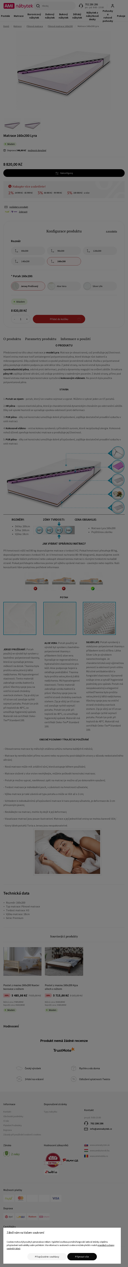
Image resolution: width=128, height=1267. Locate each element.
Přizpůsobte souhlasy (47, 1256)
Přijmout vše (82, 1256)
